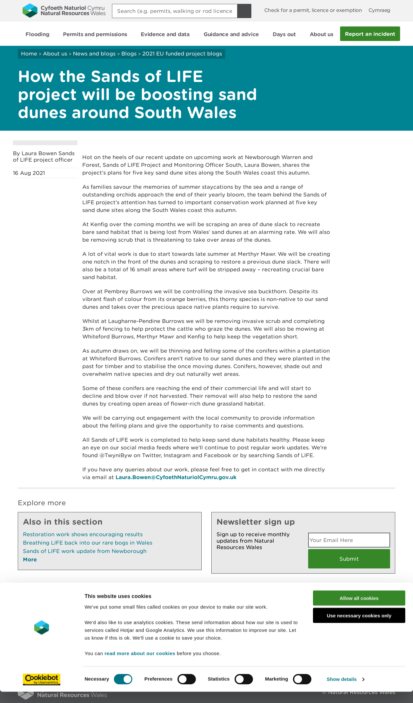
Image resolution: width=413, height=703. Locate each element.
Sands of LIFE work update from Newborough (84, 551)
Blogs (128, 53)
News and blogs (94, 53)
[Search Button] (244, 11)
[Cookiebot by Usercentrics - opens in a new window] (41, 690)
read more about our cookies (140, 664)
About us (55, 53)
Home (29, 53)
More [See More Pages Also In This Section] (30, 559)
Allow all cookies (359, 609)
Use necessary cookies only (359, 626)
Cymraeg (379, 10)
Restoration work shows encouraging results (83, 534)
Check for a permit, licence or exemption (313, 10)
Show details (342, 690)
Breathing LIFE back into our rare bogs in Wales (87, 542)
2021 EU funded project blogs (182, 53)
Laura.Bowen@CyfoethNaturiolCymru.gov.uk (176, 477)
